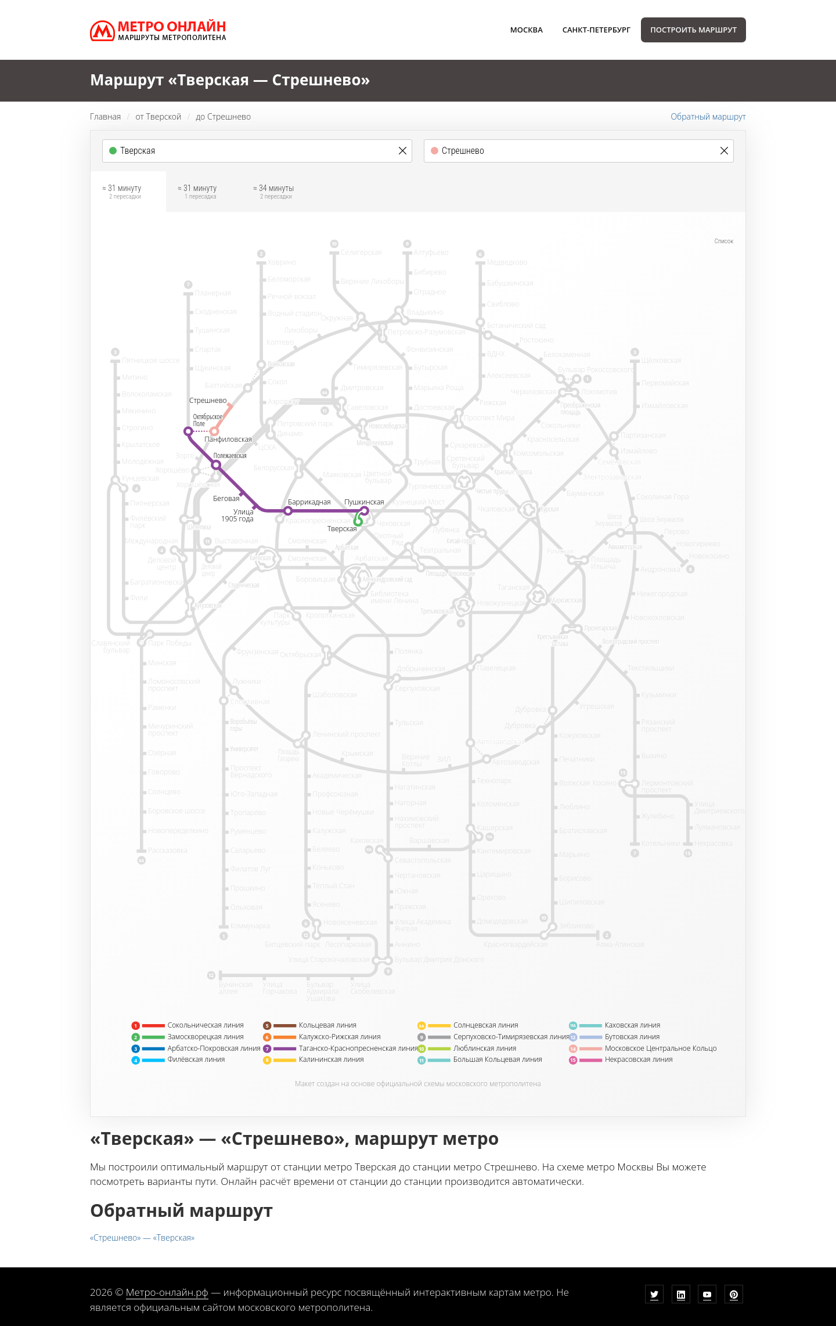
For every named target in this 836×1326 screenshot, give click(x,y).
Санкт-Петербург (596, 29)
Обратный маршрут (708, 116)
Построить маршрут (693, 29)
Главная (105, 116)
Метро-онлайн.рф (167, 1292)
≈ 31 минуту (121, 193)
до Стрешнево (223, 116)
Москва (526, 29)
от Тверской (158, 116)
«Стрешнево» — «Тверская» (142, 1237)
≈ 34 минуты (273, 193)
